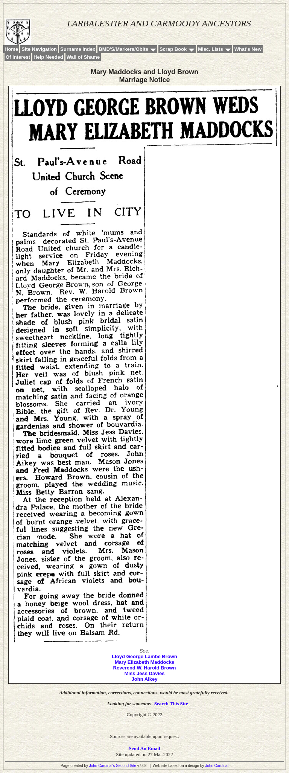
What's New (248, 49)
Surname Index (77, 49)
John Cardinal (216, 766)
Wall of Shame (83, 57)
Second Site (126, 766)
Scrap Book (173, 49)
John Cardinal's (102, 766)
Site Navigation (39, 49)
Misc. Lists (210, 49)
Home (11, 49)
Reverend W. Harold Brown (144, 668)
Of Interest (18, 57)
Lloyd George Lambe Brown (144, 656)
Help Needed (48, 57)
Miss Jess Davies (145, 673)
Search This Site (171, 703)
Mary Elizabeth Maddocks (144, 662)
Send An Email (144, 748)
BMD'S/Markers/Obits (123, 49)
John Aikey (145, 679)
